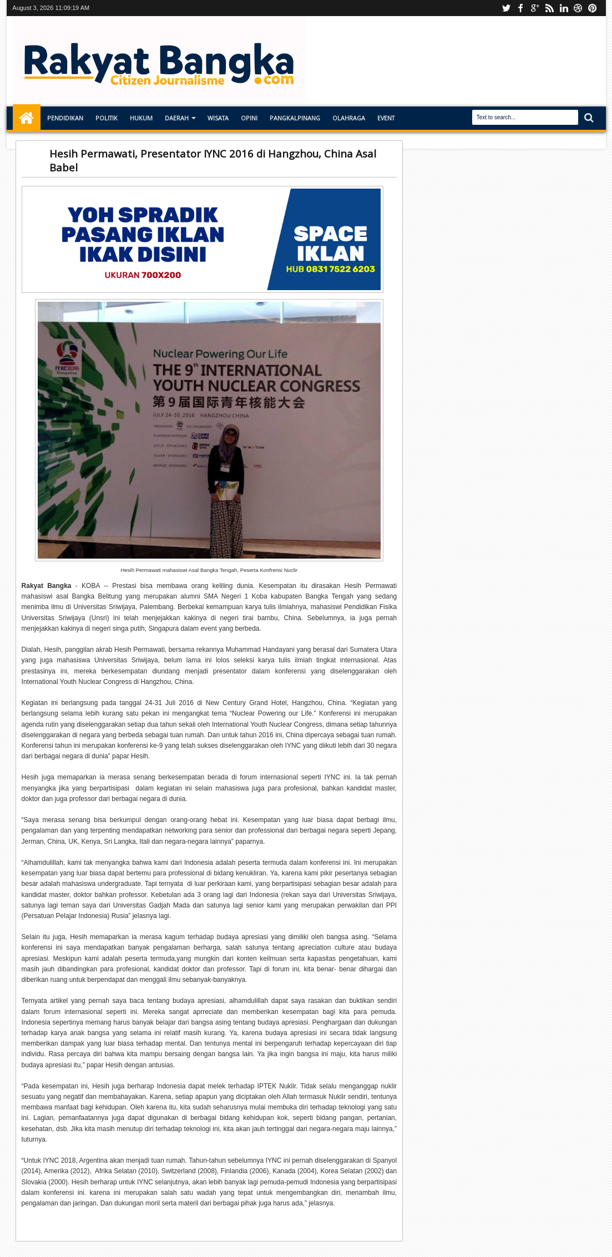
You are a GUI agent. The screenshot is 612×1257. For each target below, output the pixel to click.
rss (549, 8)
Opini (249, 118)
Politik (106, 118)
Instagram (535, 8)
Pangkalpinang (295, 118)
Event (385, 118)
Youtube (506, 8)
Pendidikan (65, 118)
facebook (520, 8)
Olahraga (348, 118)
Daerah (177, 118)
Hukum (141, 118)
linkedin (564, 8)
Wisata (218, 118)
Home (27, 118)
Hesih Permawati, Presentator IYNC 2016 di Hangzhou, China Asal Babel (212, 160)
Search (588, 118)
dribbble (578, 8)
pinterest (592, 8)
